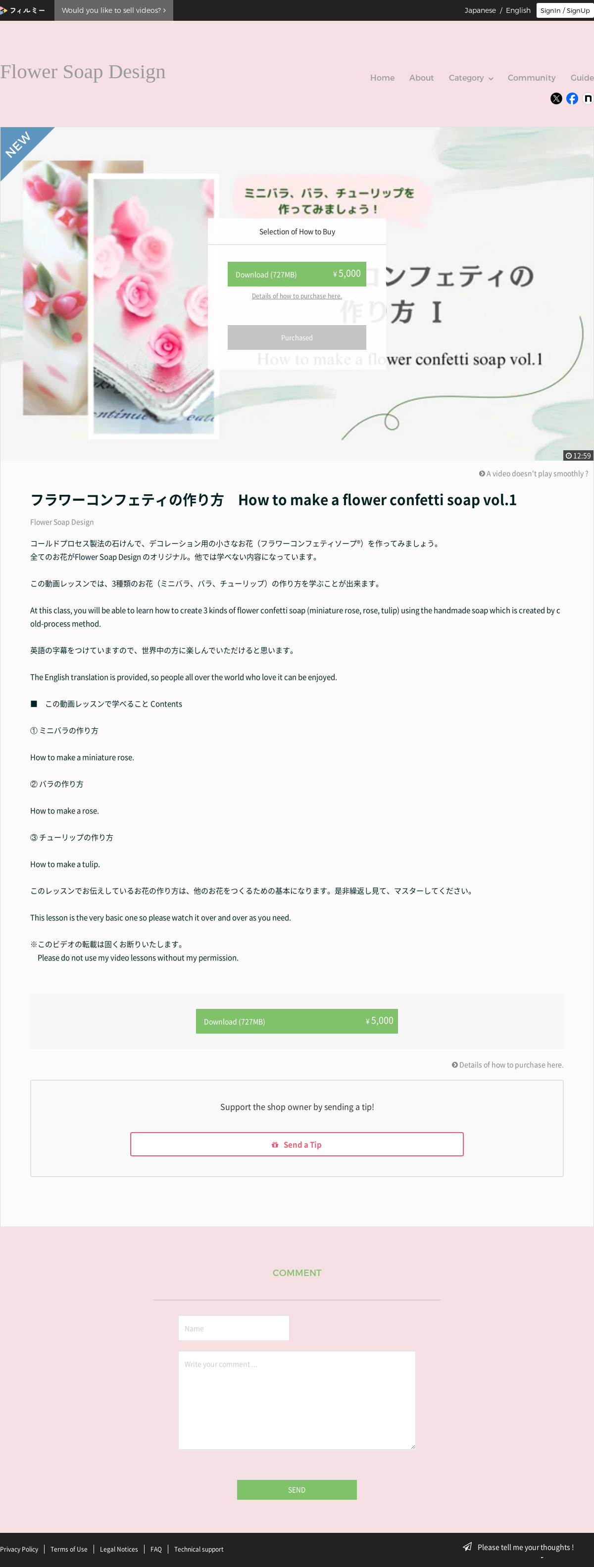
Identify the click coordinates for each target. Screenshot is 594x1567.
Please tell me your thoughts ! (521, 1547)
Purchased (297, 337)
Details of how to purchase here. (297, 295)
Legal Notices (119, 1548)
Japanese (480, 10)
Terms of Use (69, 1548)
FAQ (156, 1548)
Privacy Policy (19, 1548)
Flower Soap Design (62, 521)
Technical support (199, 1548)
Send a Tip (297, 1144)
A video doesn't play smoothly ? (534, 473)
